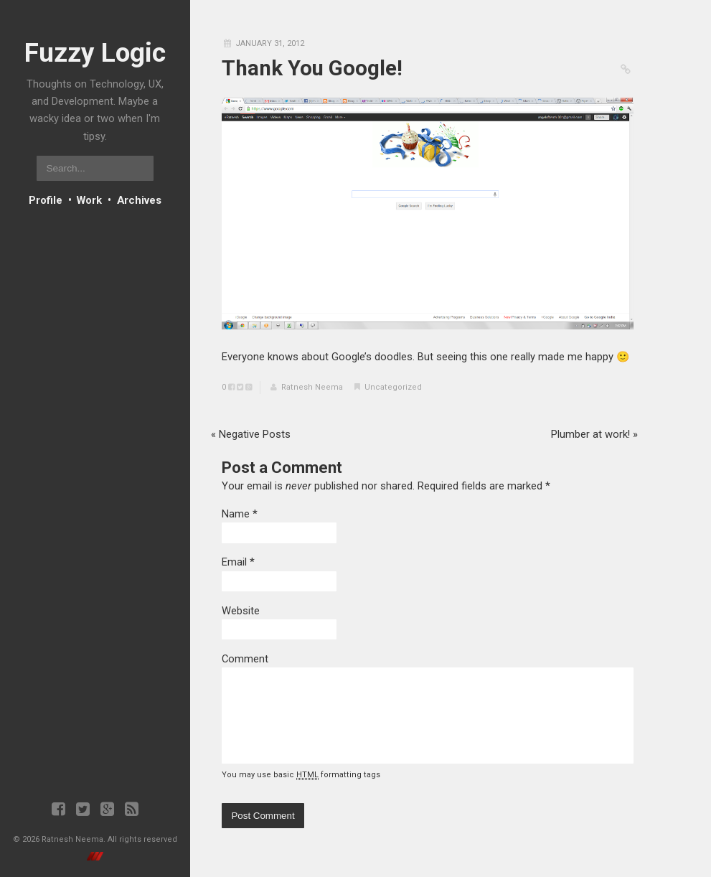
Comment (245, 658)
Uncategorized (393, 387)
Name (236, 513)
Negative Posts (251, 434)
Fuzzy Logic (95, 52)
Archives (139, 200)
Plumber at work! (594, 434)
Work (89, 200)
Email (234, 561)
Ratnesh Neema (312, 387)
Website (241, 610)
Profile (45, 200)
